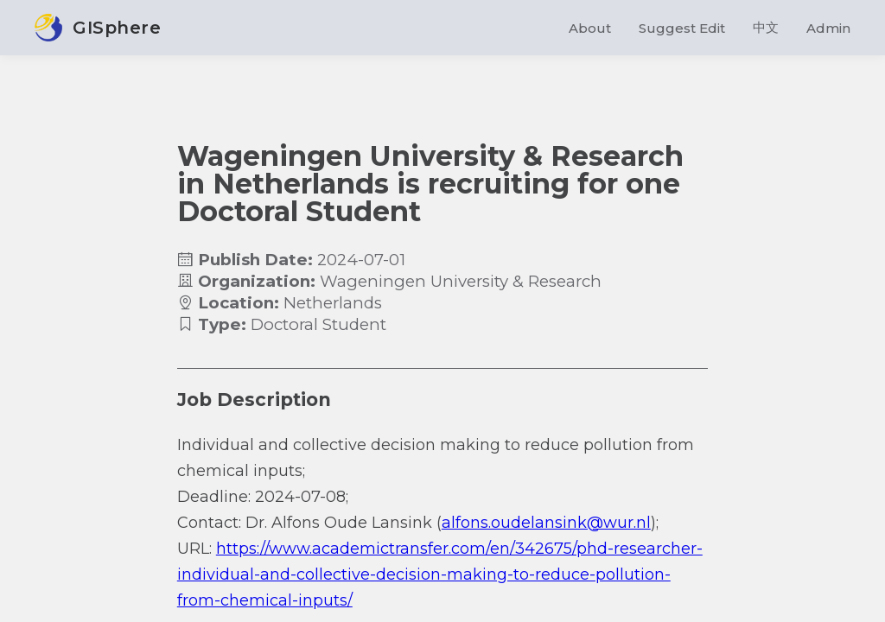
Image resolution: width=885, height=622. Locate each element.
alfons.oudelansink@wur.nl (546, 522)
